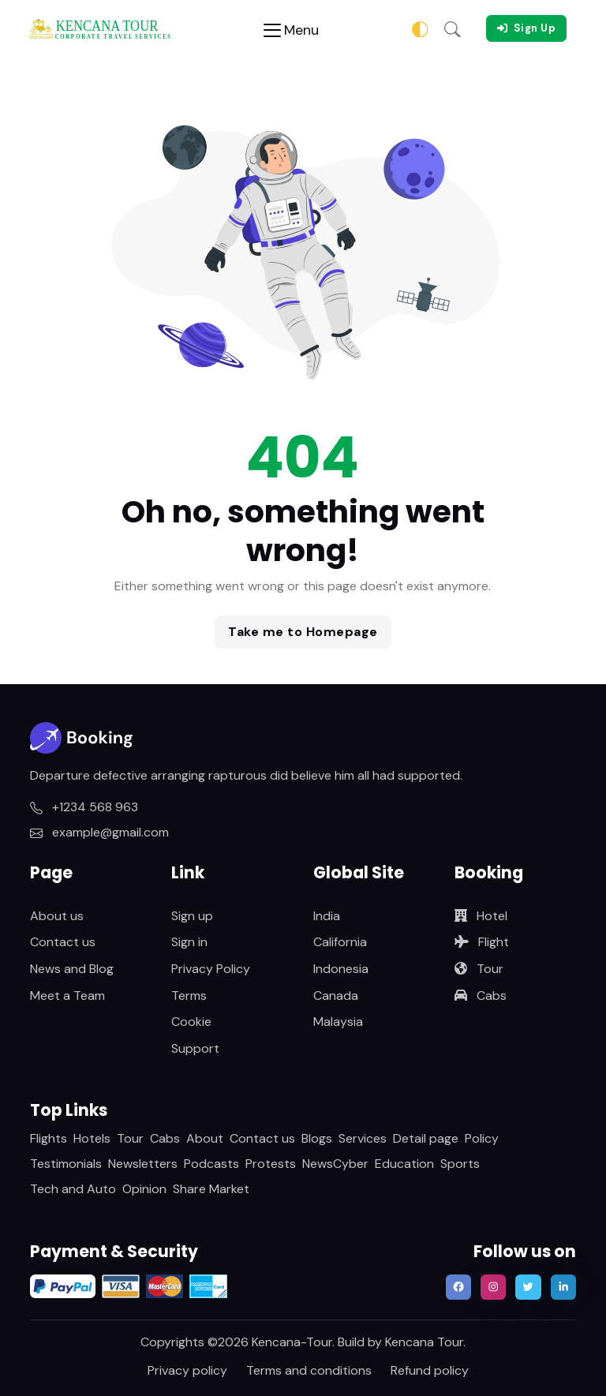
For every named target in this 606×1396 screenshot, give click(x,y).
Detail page (425, 1138)
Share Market (211, 1189)
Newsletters (143, 1163)
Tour (478, 968)
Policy (482, 1138)
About (204, 1138)
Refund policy (430, 1370)
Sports (460, 1163)
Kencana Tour (424, 1342)
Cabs (480, 995)
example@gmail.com (99, 832)
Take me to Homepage (303, 631)
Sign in (189, 942)
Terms (189, 995)
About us (57, 916)
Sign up (192, 916)
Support (195, 1048)
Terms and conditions (309, 1370)
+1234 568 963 (84, 807)
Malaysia (338, 1021)
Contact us (62, 942)
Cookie (191, 1021)
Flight (481, 942)
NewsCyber (335, 1163)
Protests (270, 1163)
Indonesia (340, 968)
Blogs (316, 1138)
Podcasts (211, 1163)
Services (363, 1138)
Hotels (91, 1138)
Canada (335, 995)
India (326, 916)
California (340, 942)
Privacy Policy (210, 968)
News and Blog (72, 968)
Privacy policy (187, 1370)
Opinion (144, 1189)
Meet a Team (67, 995)
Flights (48, 1138)
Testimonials (66, 1163)
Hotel (480, 916)
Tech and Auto (73, 1189)
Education (404, 1163)
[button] (452, 28)
